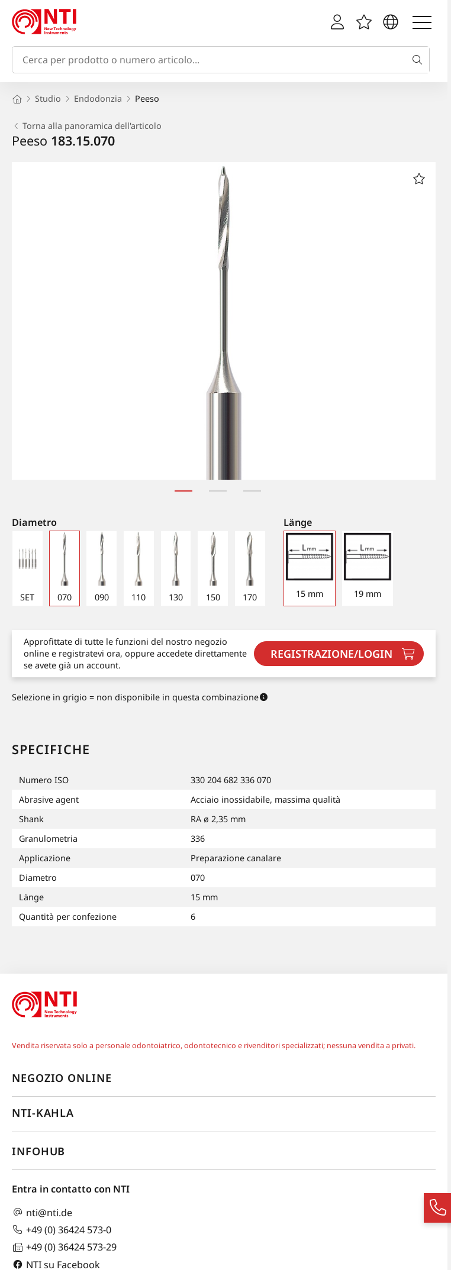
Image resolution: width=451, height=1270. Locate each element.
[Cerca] (419, 60)
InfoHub (38, 1151)
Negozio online (62, 1078)
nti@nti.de (42, 1212)
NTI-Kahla (43, 1113)
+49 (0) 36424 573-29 (64, 1247)
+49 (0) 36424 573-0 (61, 1229)
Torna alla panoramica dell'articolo (87, 126)
